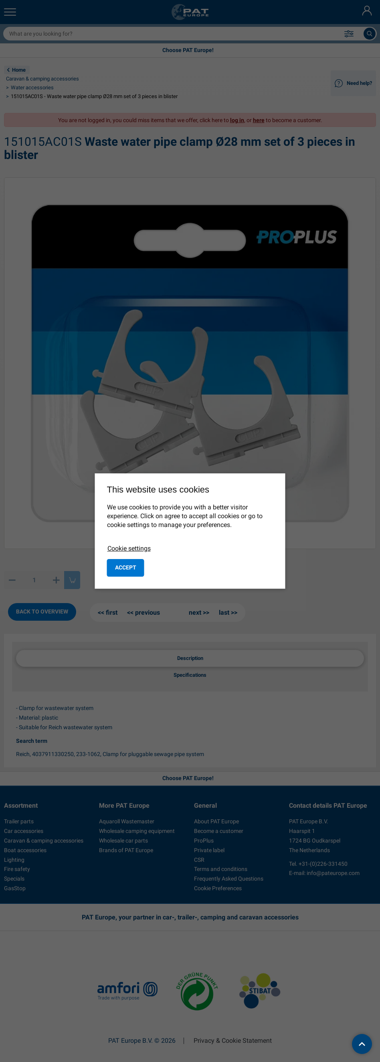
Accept (125, 567)
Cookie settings (129, 548)
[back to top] (362, 1044)
